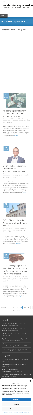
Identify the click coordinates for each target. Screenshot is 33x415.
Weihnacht (23, 280)
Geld (28, 278)
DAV (17, 62)
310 (13, 310)
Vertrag (19, 280)
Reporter (19, 65)
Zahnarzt (7, 178)
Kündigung (23, 121)
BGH (17, 230)
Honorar (24, 176)
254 (13, 307)
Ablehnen (16, 404)
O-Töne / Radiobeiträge (23, 62)
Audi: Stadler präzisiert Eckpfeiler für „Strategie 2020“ (16, 359)
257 (25, 307)
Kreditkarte (18, 64)
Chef (20, 121)
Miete (20, 230)
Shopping (5, 65)
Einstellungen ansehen (16, 409)
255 (17, 307)
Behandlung (19, 176)
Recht (8, 64)
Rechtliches (15, 412)
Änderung (15, 278)
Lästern (28, 121)
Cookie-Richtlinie (8, 412)
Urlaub (12, 280)
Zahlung (12, 65)
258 (28, 307)
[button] (30, 380)
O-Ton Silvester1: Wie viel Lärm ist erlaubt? (13, 334)
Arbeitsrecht (15, 121)
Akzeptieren (16, 399)
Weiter (18, 82)
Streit (27, 176)
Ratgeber (5, 64)
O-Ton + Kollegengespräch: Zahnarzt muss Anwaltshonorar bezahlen (14, 169)
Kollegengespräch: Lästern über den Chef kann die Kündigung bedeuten (14, 114)
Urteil (9, 65)
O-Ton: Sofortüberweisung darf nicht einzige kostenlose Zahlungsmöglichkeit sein (16, 57)
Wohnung (5, 232)
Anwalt (14, 64)
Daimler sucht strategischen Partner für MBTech (14, 364)
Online (23, 64)
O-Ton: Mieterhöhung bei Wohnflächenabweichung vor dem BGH (15, 223)
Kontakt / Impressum (24, 412)
